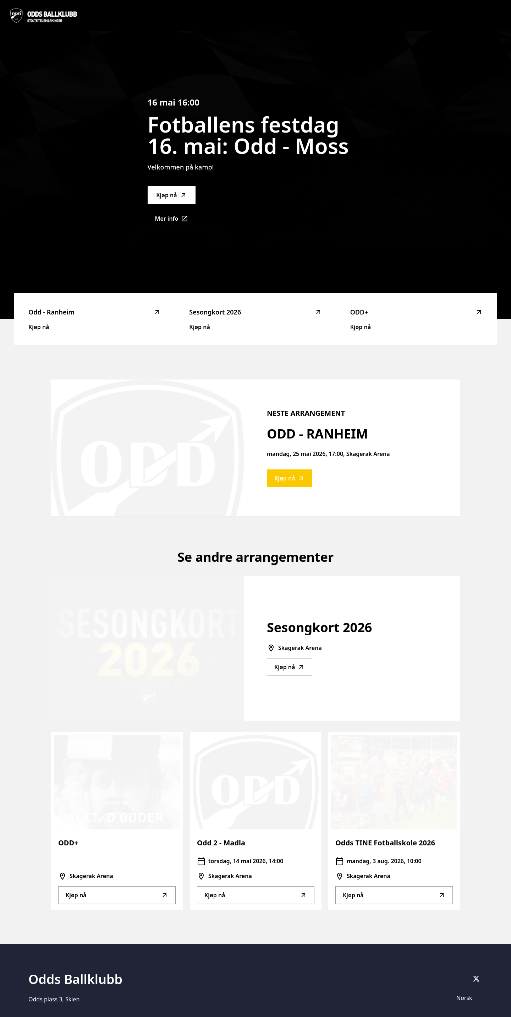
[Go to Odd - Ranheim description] (147, 448)
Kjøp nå (171, 195)
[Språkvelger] (467, 998)
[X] (476, 978)
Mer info (175, 221)
